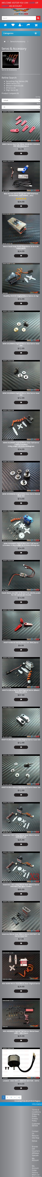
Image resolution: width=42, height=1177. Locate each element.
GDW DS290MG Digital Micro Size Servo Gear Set (21, 344)
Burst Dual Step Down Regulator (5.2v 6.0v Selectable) (21, 247)
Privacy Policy (35, 1119)
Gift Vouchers (36, 1150)
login (32, 2)
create (5, 5)
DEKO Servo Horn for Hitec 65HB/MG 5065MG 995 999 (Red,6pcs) (21, 145)
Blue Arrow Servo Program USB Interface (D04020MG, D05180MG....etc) (21, 194)
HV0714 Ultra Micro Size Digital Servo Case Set (21, 739)
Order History (35, 1171)
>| (19, 1097)
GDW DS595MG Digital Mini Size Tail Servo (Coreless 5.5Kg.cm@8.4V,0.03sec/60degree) (21, 544)
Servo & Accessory (17, 41)
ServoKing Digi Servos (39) (17, 81)
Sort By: (38, 97)
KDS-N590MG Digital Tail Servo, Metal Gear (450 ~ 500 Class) (21, 1032)
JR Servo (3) (10, 88)
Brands (35, 1146)
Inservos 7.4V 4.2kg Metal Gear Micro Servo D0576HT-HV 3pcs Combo (21, 885)
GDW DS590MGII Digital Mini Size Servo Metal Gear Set (21, 495)
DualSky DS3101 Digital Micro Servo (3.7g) (21, 296)
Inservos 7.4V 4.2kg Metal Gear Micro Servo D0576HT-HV (21, 836)
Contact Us (35, 1132)
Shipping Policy (35, 1115)
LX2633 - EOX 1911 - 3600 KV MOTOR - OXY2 (21, 1081)
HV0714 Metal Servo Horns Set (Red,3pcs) (21, 642)
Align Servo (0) (12, 90)
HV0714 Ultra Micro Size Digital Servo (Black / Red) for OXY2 (21, 691)
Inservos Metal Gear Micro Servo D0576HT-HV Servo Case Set (21, 935)
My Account (35, 1167)
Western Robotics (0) (14, 85)
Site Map (35, 1138)
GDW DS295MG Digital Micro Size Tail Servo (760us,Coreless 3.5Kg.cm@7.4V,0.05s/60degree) (21, 444)
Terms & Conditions (36, 1111)
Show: (38, 103)
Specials (35, 1155)
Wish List (35, 1174)
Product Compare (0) (10, 93)
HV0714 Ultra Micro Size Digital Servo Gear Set (21, 787)
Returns (35, 1135)
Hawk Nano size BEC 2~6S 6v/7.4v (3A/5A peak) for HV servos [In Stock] (21, 594)
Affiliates (35, 1153)
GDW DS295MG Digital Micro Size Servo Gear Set (21, 394)
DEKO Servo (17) (13, 83)
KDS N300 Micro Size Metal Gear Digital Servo (21, 983)
